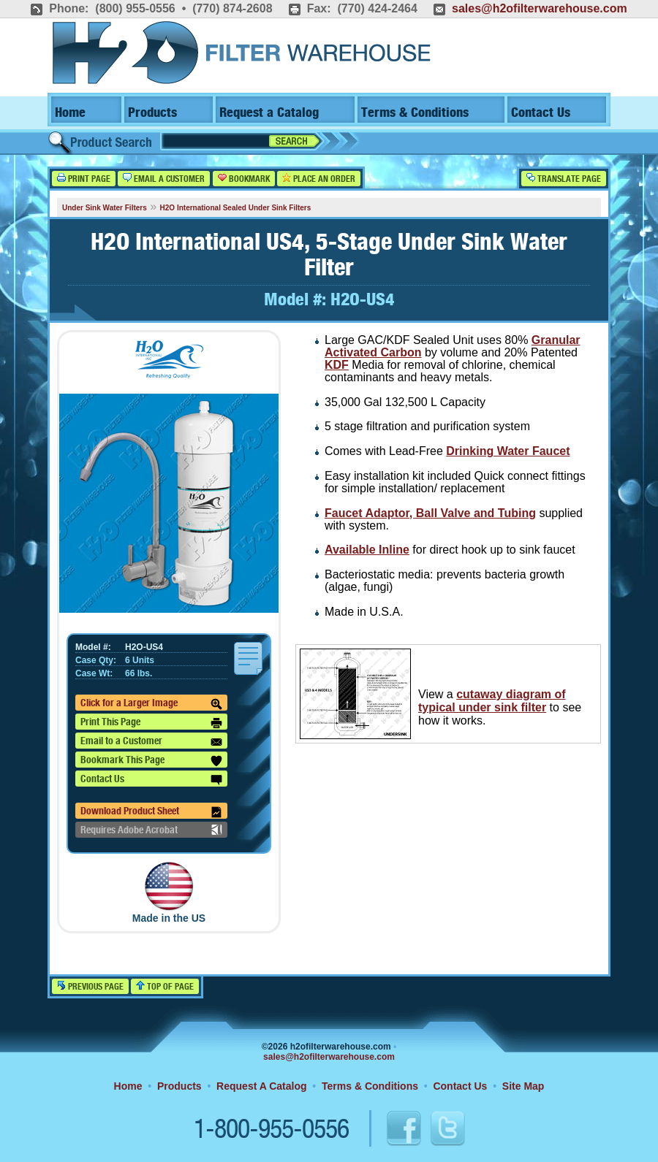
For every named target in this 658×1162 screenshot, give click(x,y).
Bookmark (244, 178)
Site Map (523, 1086)
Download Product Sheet (151, 812)
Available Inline (367, 549)
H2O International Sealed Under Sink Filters (235, 208)
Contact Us (540, 113)
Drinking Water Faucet (508, 451)
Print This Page (151, 723)
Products (152, 113)
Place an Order (318, 178)
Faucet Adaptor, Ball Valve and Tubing (430, 513)
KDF (337, 365)
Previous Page (90, 986)
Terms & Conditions (415, 113)
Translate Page (563, 178)
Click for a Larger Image (151, 704)
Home (70, 113)
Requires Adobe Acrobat (151, 830)
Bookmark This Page (151, 761)
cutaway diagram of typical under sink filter (492, 701)
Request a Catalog (269, 113)
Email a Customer (164, 178)
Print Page (83, 178)
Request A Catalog (261, 1086)
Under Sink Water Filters (104, 208)
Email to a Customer (151, 742)
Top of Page (165, 986)
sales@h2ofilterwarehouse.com (539, 8)
